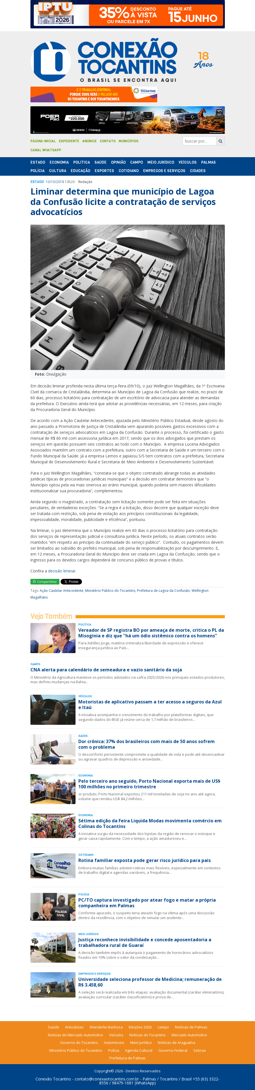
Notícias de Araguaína (176, 1042)
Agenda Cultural (138, 1050)
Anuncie (89, 141)
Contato (108, 141)
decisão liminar (62, 571)
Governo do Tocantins (79, 1042)
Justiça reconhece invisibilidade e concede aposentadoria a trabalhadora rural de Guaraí (144, 942)
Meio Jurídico (160, 162)
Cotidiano (129, 170)
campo (163, 1027)
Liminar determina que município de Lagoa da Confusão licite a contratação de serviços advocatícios (123, 202)
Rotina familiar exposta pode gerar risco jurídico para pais (144, 860)
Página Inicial (43, 141)
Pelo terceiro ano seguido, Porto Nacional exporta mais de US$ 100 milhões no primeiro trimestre (149, 783)
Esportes (104, 170)
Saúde (100, 162)
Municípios (128, 141)
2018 (60, 181)
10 (48, 181)
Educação (80, 170)
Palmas (208, 162)
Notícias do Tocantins (147, 1034)
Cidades (198, 170)
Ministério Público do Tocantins (110, 590)
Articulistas (74, 1027)
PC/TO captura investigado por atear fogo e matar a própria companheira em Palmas (147, 902)
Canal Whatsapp (45, 150)
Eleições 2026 (140, 1027)
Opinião (118, 162)
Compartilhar (45, 581)
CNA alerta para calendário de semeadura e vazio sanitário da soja (106, 670)
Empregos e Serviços (164, 170)
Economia (59, 162)
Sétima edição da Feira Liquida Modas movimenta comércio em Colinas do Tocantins (150, 823)
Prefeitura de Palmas (127, 1057)
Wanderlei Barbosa (106, 1027)
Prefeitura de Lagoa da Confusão (163, 590)
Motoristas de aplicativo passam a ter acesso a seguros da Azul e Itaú (150, 704)
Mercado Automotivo (189, 1034)
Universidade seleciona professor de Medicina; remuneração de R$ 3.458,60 (150, 982)
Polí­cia (37, 170)
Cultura (57, 170)
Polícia (113, 1050)
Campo (136, 162)
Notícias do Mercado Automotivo (75, 1034)
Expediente (69, 141)
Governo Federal (172, 1050)
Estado (37, 162)
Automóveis (114, 1042)
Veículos (188, 162)
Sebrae (199, 1050)
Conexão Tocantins (53, 1079)
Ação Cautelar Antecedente (61, 590)
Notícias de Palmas (191, 1027)
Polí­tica (81, 162)
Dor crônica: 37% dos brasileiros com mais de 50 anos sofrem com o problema (146, 744)
